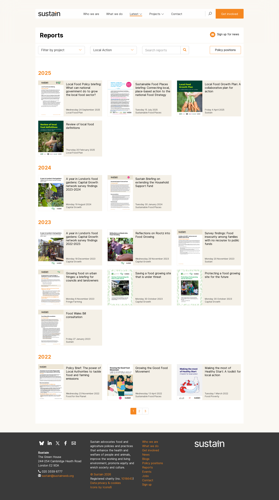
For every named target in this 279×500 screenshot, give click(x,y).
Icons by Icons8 (101, 487)
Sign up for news (228, 34)
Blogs (145, 459)
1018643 (127, 478)
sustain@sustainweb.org (58, 476)
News (146, 454)
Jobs (145, 476)
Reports (147, 467)
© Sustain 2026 (100, 474)
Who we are (91, 14)
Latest (136, 14)
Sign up (147, 484)
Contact (176, 14)
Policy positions (225, 50)
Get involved (229, 14)
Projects (156, 14)
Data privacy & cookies (105, 483)
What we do (114, 14)
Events (146, 471)
